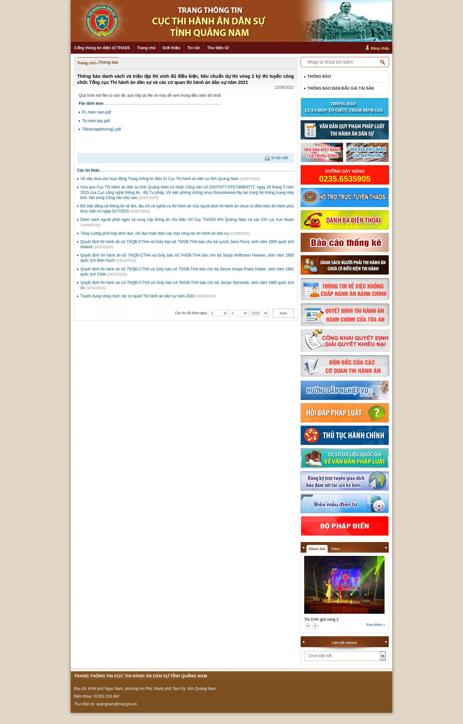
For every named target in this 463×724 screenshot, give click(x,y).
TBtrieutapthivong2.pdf (101, 129)
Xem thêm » (375, 625)
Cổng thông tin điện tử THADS (102, 48)
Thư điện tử (217, 48)
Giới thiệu (171, 48)
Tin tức (193, 48)
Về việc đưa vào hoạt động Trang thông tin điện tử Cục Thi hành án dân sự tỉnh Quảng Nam (159, 178)
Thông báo (108, 62)
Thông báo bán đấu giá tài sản (340, 88)
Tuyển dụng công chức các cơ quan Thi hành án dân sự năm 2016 (137, 296)
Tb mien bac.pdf (96, 121)
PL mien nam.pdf (96, 112)
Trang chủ (146, 48)
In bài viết (279, 158)
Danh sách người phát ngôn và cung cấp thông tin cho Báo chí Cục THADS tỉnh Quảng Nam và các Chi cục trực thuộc (187, 219)
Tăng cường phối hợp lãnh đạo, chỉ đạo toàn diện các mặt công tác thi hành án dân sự (154, 233)
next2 (315, 625)
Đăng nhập (380, 48)
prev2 (308, 625)
